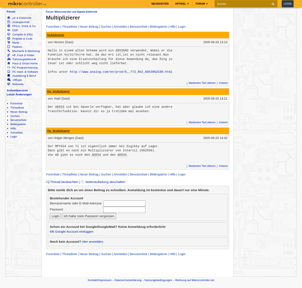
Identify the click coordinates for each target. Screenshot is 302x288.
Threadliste (17, 107)
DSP (12, 30)
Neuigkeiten (160, 3)
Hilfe (13, 128)
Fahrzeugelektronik (21, 59)
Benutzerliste (18, 120)
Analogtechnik (18, 22)
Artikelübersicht (17, 90)
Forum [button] (202, 3)
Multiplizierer (55, 35)
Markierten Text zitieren (202, 83)
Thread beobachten (62, 182)
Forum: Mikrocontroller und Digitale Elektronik (71, 11)
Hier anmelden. (93, 241)
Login (288, 3)
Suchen (15, 116)
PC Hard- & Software (22, 71)
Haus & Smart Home (22, 63)
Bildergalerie (18, 124)
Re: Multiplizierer (58, 91)
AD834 (96, 155)
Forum (11, 11)
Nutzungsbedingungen (158, 280)
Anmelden (16, 132)
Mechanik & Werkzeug (23, 51)
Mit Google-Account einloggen (71, 231)
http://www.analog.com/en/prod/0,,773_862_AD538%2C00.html (121, 72)
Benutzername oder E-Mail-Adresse (75, 203)
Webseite (15, 84)
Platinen (14, 46)
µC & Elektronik (19, 17)
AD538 (120, 50)
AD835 (122, 155)
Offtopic (14, 80)
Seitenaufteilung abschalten (103, 182)
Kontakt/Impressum (99, 280)
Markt (13, 42)
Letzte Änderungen (19, 94)
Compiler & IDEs (20, 34)
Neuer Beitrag (18, 111)
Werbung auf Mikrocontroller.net (194, 280)
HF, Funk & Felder (20, 55)
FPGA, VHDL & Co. (21, 26)
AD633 (59, 107)
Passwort (56, 209)
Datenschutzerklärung (128, 280)
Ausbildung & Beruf (21, 75)
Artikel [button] (182, 3)
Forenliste (16, 103)
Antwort (223, 83)
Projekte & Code (19, 38)
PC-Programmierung (22, 67)
